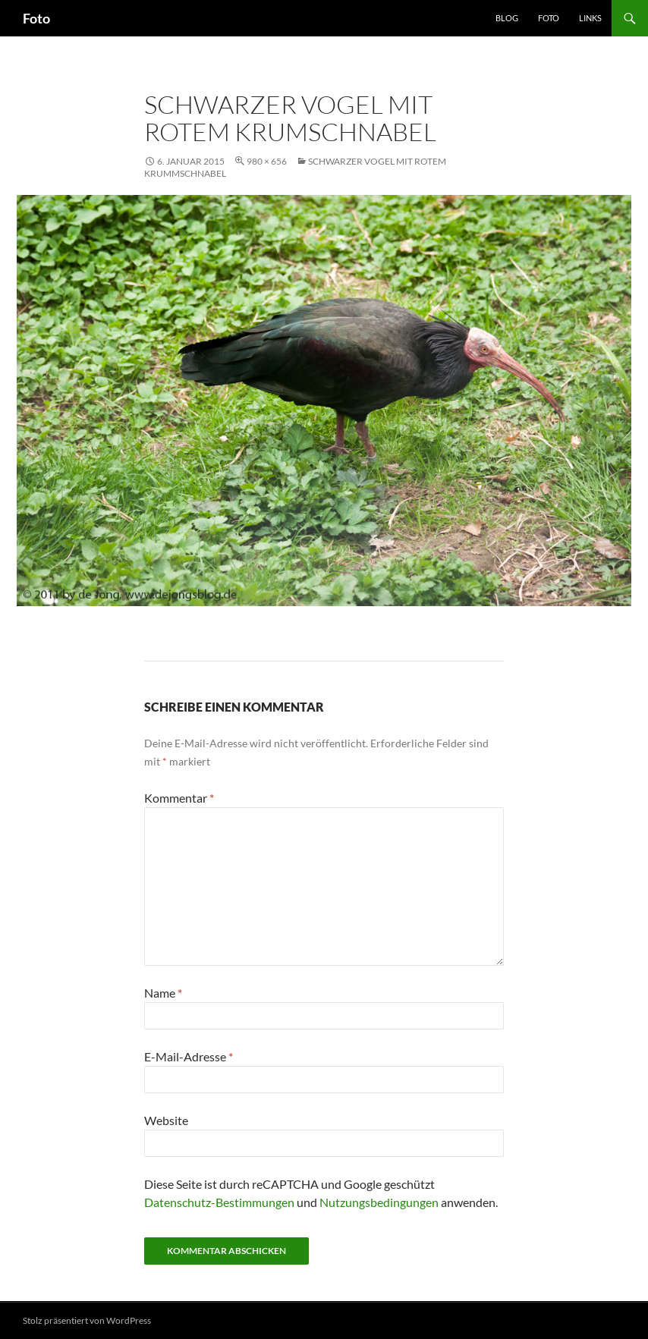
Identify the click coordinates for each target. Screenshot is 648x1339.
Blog (506, 18)
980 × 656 (267, 161)
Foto (36, 18)
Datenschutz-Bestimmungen (219, 1202)
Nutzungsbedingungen (379, 1202)
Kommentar (179, 798)
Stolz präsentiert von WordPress (87, 1320)
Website (166, 1120)
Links (590, 18)
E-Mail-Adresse (188, 1056)
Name (163, 992)
